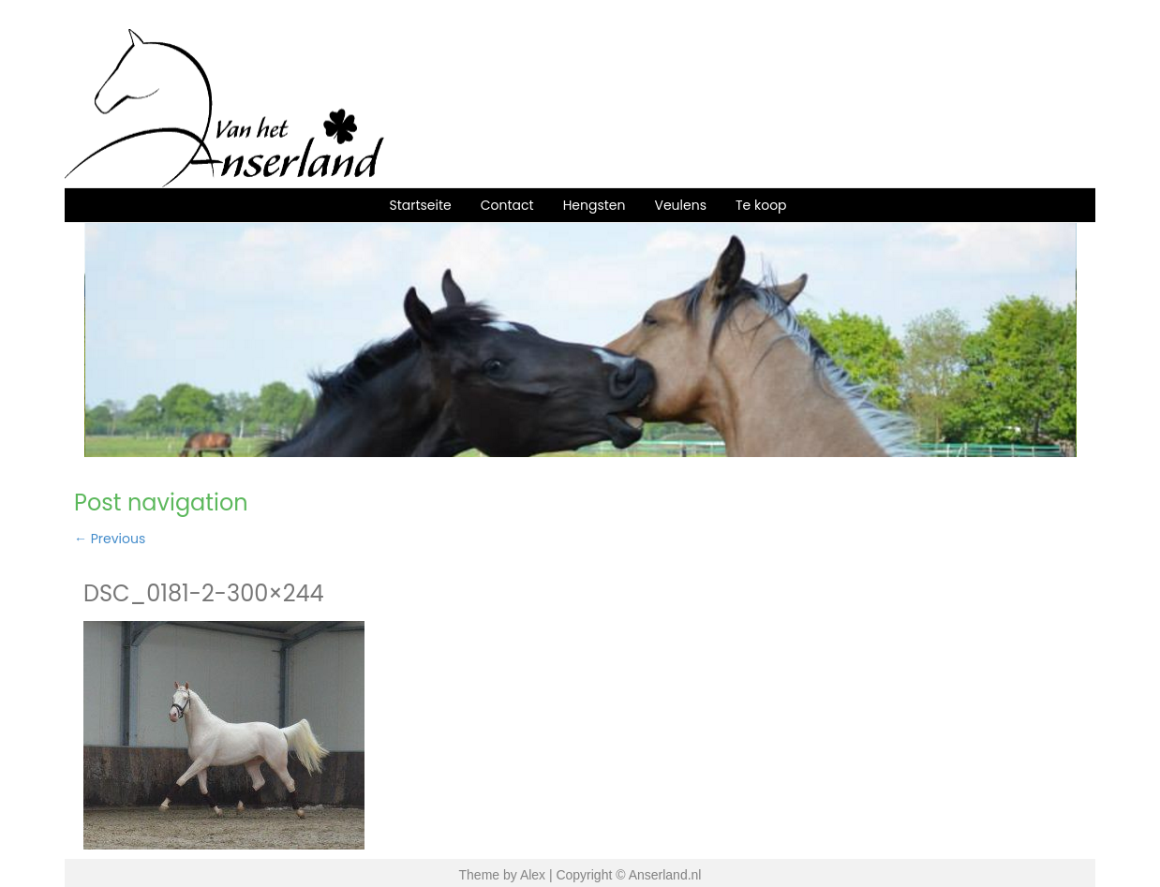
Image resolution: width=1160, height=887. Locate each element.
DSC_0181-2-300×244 (203, 593)
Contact (507, 205)
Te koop (761, 205)
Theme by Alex (502, 874)
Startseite (420, 205)
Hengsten (594, 205)
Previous (109, 538)
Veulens (680, 205)
